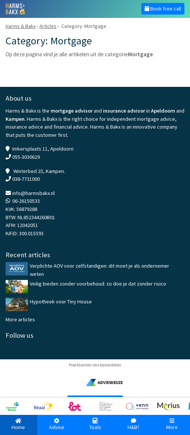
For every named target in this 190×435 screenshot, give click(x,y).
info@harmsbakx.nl (33, 193)
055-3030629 (26, 157)
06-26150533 (26, 201)
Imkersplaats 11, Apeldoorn (43, 148)
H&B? (133, 424)
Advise (56, 424)
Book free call (163, 8)
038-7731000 (26, 179)
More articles (20, 319)
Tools (95, 424)
